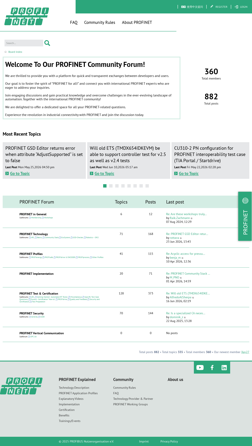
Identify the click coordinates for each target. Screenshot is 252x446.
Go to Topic (20, 173)
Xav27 (245, 352)
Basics (38, 237)
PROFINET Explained (77, 379)
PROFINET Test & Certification (38, 293)
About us (175, 379)
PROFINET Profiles (31, 254)
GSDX (41, 317)
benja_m (175, 257)
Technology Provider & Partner (133, 399)
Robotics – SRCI (91, 237)
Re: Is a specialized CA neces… (185, 313)
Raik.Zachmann (180, 218)
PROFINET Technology (33, 234)
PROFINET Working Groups (130, 404)
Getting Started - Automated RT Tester (51, 297)
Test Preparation (37, 301)
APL (31, 237)
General (33, 317)
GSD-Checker (77, 237)
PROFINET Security (31, 313)
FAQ (73, 22)
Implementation (69, 404)
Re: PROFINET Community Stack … (188, 273)
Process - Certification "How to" (41, 299)
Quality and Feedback (77, 299)
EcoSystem (64, 237)
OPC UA (32, 336)
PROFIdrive (61, 299)
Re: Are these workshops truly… (186, 214)
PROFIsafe (48, 257)
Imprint (144, 441)
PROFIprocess (83, 257)
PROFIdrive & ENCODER (64, 257)
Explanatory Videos (71, 399)
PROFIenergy (35, 257)
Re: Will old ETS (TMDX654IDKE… (188, 293)
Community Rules (99, 22)
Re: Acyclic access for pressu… (185, 254)
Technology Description (74, 388)
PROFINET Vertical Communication (41, 333)
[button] (105, 186)
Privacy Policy (169, 441)
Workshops (47, 217)
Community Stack (51, 237)
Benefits (64, 415)
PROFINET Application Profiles (78, 393)
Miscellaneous (75, 297)
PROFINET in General (32, 214)
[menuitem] (241, 7)
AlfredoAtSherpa (180, 297)
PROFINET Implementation (36, 274)
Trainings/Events (69, 421)
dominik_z (176, 317)
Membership (35, 217)
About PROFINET (137, 22)
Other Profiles (96, 257)
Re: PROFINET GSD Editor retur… (187, 234)
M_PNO (174, 277)
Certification (67, 410)
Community (123, 379)
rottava (174, 238)
